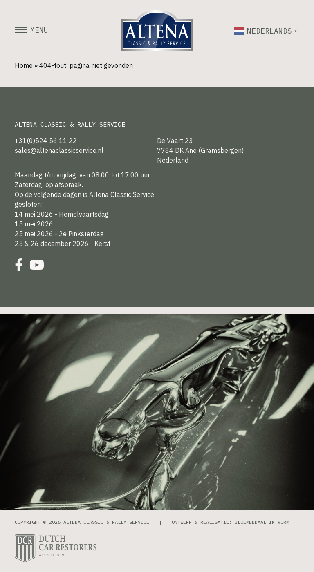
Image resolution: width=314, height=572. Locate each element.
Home (24, 65)
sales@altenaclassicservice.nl (59, 150)
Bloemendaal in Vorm (262, 522)
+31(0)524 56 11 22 (46, 140)
